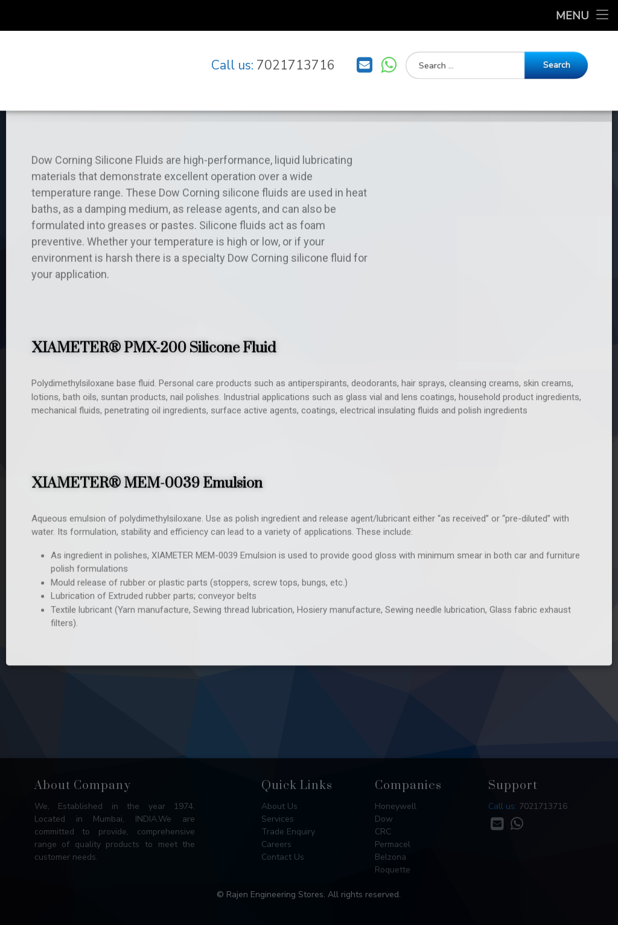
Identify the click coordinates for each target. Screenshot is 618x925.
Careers (276, 844)
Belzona (390, 857)
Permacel (392, 844)
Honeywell (395, 806)
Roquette (392, 869)
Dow (384, 819)
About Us (279, 806)
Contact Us (282, 857)
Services (277, 819)
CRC (383, 831)
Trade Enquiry (288, 831)
